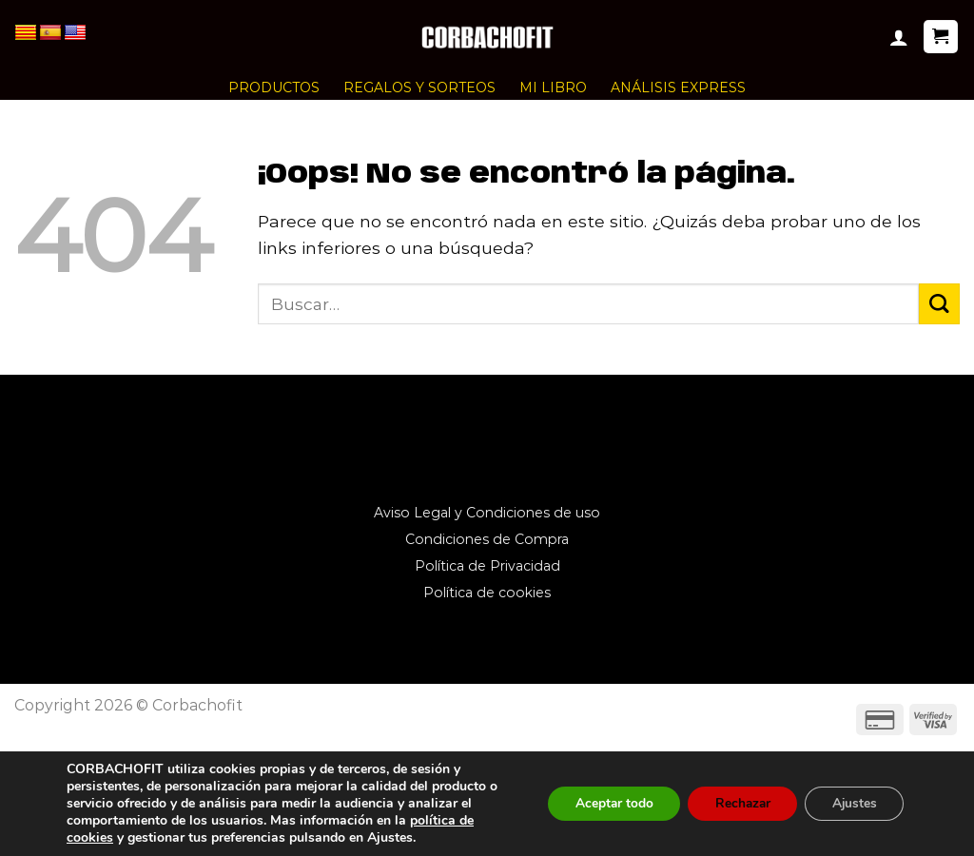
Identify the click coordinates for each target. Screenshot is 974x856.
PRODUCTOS (274, 87)
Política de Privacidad (487, 565)
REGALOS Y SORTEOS (419, 87)
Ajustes (852, 803)
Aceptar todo (603, 803)
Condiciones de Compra (487, 539)
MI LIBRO (553, 87)
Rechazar (736, 803)
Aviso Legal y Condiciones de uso (487, 512)
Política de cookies (487, 592)
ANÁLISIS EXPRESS (678, 87)
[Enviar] (939, 303)
